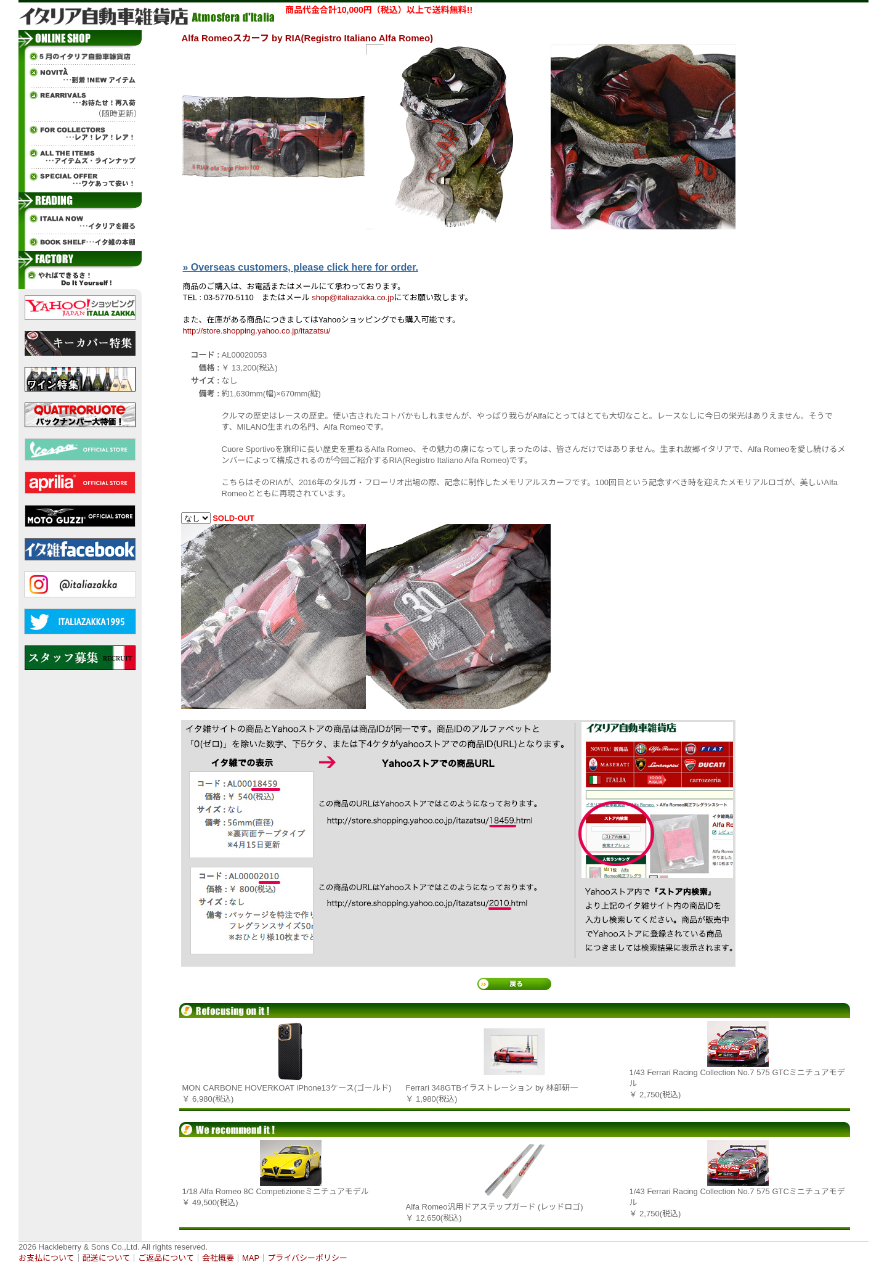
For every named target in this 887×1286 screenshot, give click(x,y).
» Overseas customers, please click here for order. (300, 267)
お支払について (46, 1258)
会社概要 (218, 1258)
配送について (107, 1258)
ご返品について (166, 1258)
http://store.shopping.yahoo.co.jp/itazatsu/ (257, 330)
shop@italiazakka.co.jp (353, 297)
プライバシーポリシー (307, 1258)
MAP (250, 1258)
